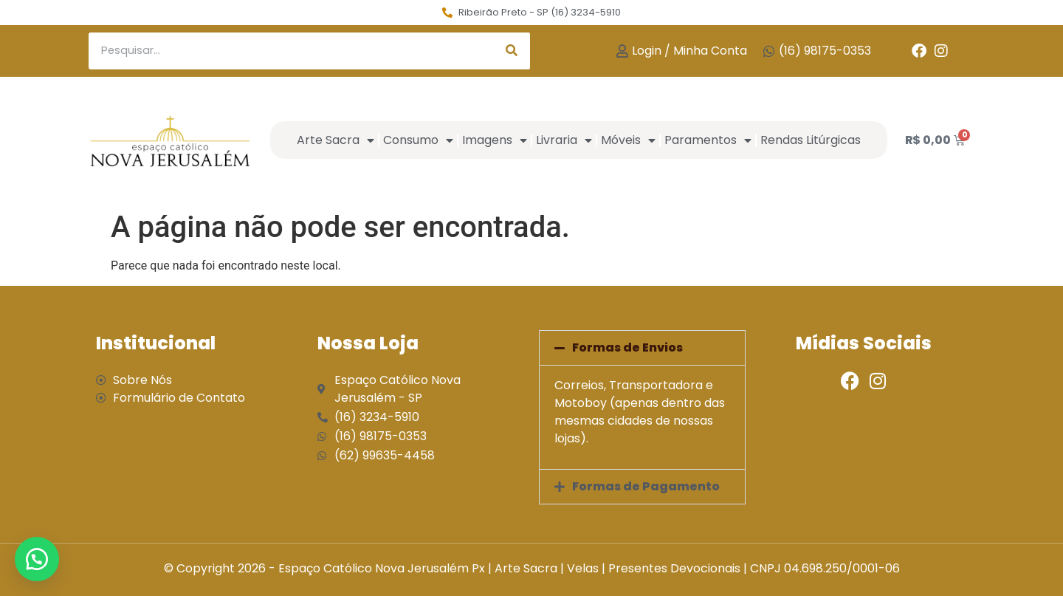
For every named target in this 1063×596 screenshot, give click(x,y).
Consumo (418, 140)
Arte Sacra (335, 140)
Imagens (494, 140)
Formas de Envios (627, 347)
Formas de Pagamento (646, 486)
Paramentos (707, 140)
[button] (642, 348)
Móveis (628, 140)
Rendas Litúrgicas (810, 139)
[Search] (511, 50)
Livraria (564, 140)
